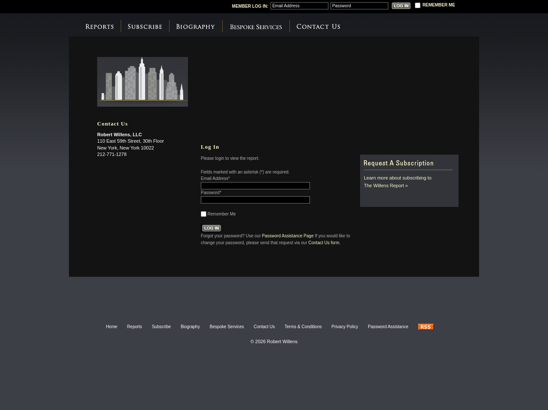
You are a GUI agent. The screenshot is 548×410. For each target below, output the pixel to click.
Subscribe (145, 27)
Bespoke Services (256, 27)
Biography (195, 27)
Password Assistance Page (288, 235)
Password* (211, 192)
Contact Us (318, 27)
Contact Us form (323, 242)
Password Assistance (388, 326)
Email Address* (215, 178)
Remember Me (222, 214)
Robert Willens (136, 5)
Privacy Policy (344, 326)
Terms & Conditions (303, 326)
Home (111, 326)
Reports (99, 27)
